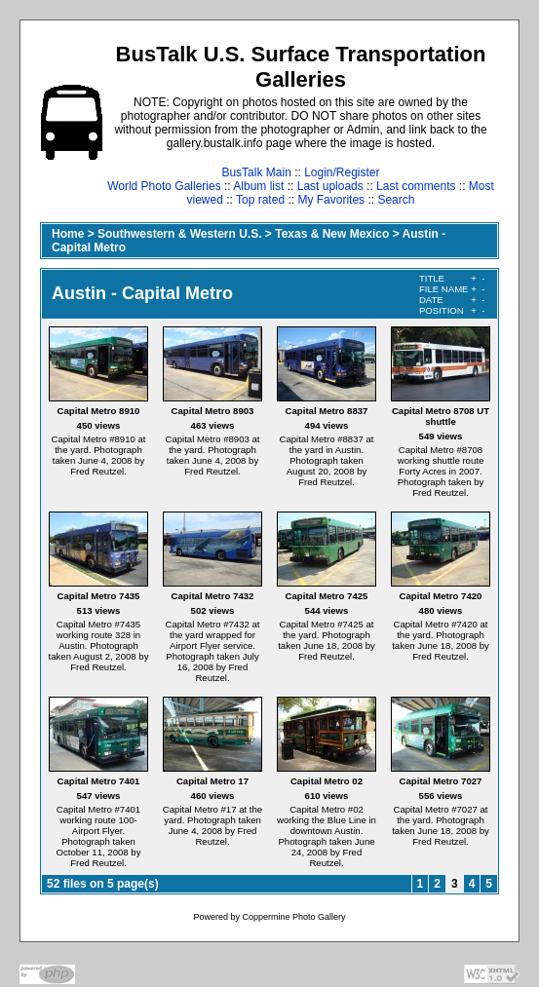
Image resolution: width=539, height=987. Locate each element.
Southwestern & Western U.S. (179, 234)
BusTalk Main (255, 172)
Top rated (260, 200)
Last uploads (330, 186)
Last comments (415, 186)
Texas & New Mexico (332, 234)
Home (68, 234)
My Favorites (331, 200)
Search (395, 200)
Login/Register (341, 172)
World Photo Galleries (164, 186)
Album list (258, 186)
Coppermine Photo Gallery (293, 917)
